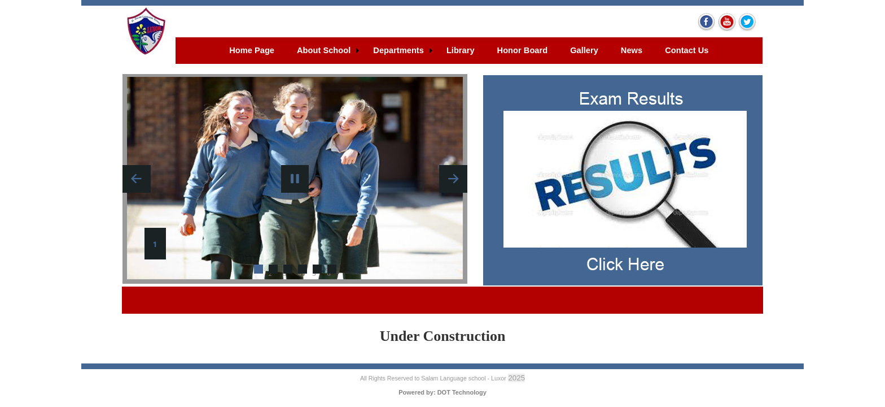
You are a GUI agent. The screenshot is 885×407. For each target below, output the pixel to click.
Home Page (251, 50)
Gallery (584, 50)
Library (460, 50)
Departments (398, 50)
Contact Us (686, 50)
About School (324, 50)
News (631, 50)
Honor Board (522, 50)
